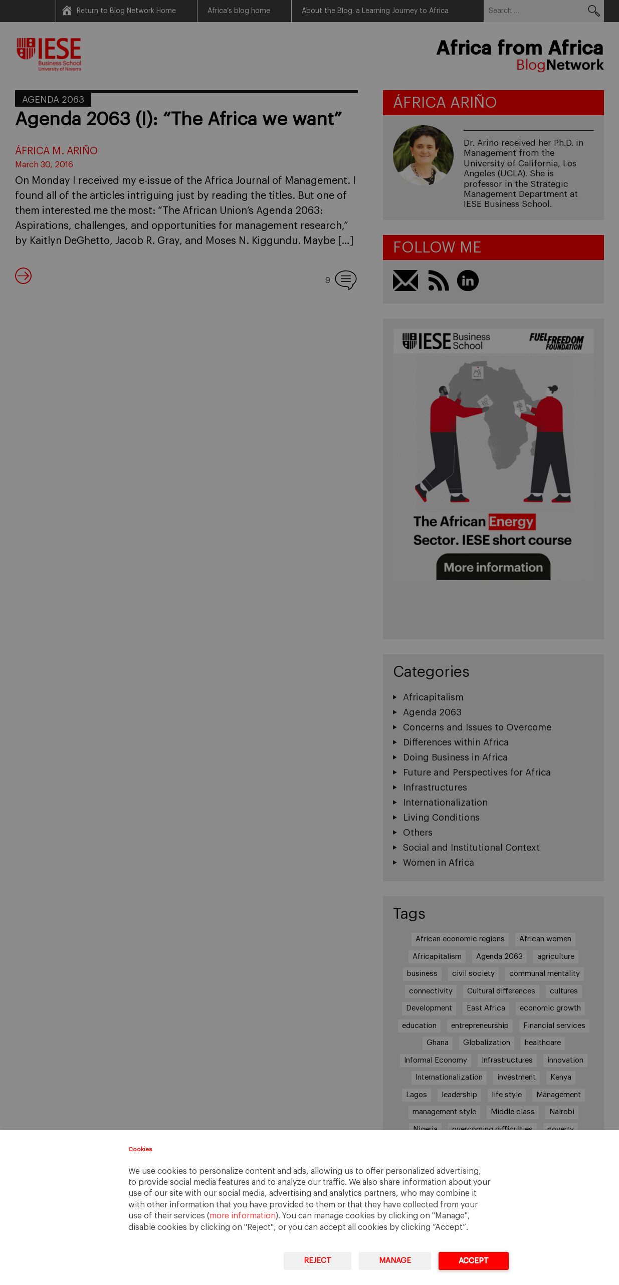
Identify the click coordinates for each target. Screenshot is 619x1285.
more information (243, 1216)
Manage (395, 1260)
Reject (317, 1260)
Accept (474, 1260)
